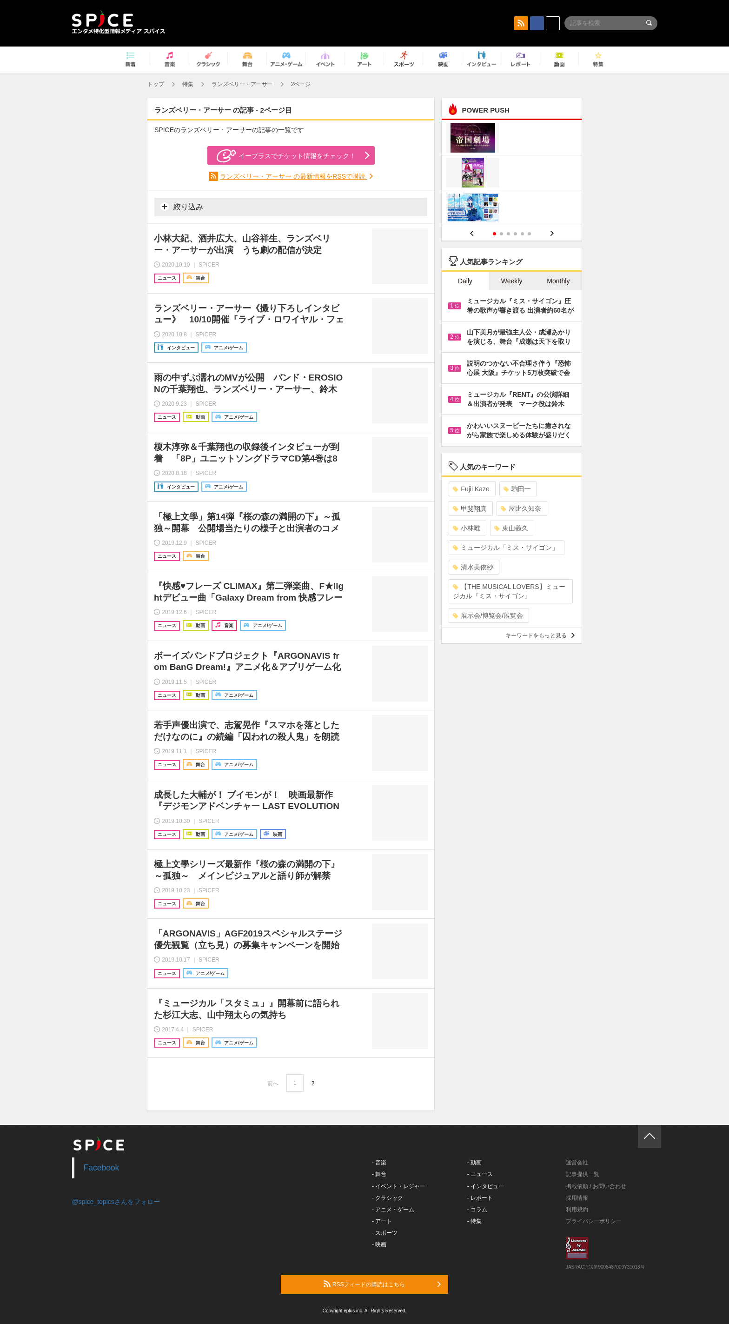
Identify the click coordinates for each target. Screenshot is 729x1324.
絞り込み (181, 206)
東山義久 (511, 528)
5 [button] (522, 233)
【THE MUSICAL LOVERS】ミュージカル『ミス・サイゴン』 (509, 591)
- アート (382, 1221)
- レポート (480, 1198)
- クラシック (387, 1198)
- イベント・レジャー (398, 1186)
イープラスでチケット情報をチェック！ (286, 155)
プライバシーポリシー (594, 1221)
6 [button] (529, 233)
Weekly (512, 281)
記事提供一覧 (582, 1174)
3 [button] (508, 233)
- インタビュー (485, 1186)
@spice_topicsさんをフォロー (116, 1201)
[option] (512, 173)
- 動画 (474, 1162)
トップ (155, 84)
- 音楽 (379, 1162)
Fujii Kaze (471, 489)
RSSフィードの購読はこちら (382, 1284)
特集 (187, 84)
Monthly (558, 281)
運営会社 (577, 1162)
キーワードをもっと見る (540, 635)
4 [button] (515, 233)
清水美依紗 (473, 567)
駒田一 (517, 489)
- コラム (477, 1209)
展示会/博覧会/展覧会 (488, 615)
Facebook (101, 1167)
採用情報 (577, 1198)
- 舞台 (379, 1174)
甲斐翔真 (470, 508)
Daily (465, 281)
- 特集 (474, 1221)
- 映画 (379, 1244)
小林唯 (466, 528)
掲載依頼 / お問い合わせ (596, 1186)
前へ (272, 1083)
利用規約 (577, 1209)
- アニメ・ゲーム (393, 1209)
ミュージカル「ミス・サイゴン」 (505, 547)
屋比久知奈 (521, 508)
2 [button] (501, 233)
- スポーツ (385, 1233)
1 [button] (494, 233)
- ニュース (480, 1174)
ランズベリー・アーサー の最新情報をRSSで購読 (293, 176)
